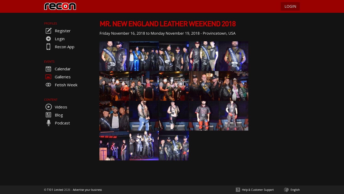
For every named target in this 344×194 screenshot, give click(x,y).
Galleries (57, 77)
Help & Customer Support (258, 190)
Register (57, 31)
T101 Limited (55, 190)
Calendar (57, 69)
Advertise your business (87, 190)
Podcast (57, 123)
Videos (55, 107)
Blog (53, 115)
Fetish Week (60, 85)
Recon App (59, 47)
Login (54, 39)
